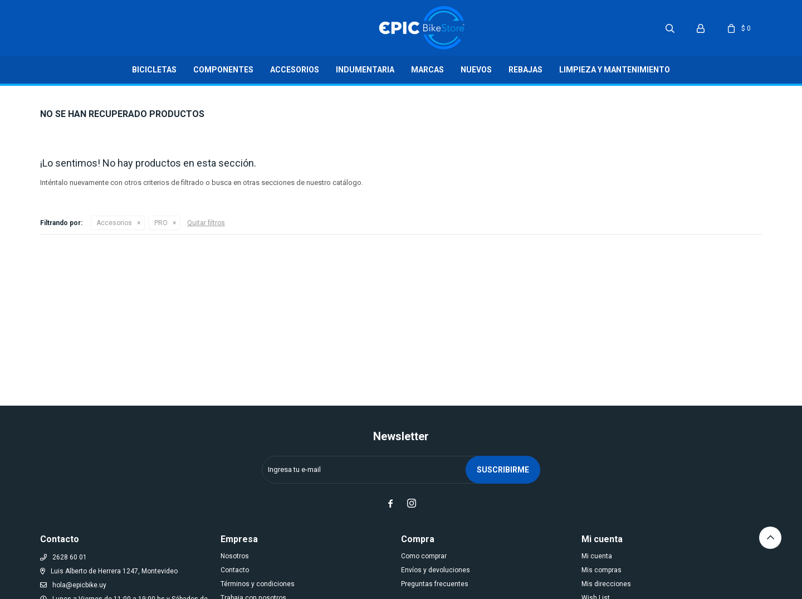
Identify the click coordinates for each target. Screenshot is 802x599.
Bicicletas (154, 69)
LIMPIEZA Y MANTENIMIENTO (614, 69)
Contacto (235, 570)
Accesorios (294, 69)
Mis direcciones (606, 584)
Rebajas (525, 69)
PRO (161, 223)
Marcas (427, 69)
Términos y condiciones (258, 584)
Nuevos (476, 69)
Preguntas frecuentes (434, 584)
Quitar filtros (206, 223)
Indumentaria (365, 69)
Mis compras (601, 570)
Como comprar (424, 556)
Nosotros (235, 556)
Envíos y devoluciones (435, 570)
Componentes (223, 69)
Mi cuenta (596, 556)
